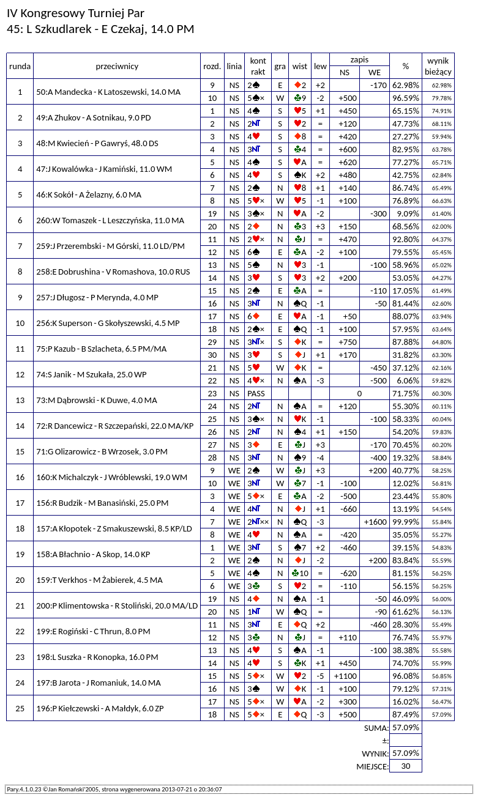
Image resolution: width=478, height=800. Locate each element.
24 (212, 406)
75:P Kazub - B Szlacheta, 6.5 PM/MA (101, 348)
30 (212, 354)
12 (212, 251)
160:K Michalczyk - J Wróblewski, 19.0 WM (111, 477)
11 (212, 239)
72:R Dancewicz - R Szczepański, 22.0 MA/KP (114, 425)
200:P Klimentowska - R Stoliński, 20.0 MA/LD (117, 605)
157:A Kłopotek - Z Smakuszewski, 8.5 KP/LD (114, 528)
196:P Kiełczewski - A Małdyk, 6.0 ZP (99, 708)
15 (212, 290)
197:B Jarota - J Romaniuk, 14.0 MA (98, 682)
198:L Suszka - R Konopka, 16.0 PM (97, 656)
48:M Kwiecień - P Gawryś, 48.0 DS (97, 143)
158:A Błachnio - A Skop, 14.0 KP (93, 554)
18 (212, 329)
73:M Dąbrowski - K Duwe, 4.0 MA (96, 400)
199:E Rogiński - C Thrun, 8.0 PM (93, 631)
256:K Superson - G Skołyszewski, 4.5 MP (107, 322)
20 (212, 226)
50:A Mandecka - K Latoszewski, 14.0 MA (108, 91)
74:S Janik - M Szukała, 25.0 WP (91, 374)
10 (212, 97)
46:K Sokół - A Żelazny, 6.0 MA (88, 194)
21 (212, 367)
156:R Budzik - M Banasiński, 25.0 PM (102, 502)
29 (212, 341)
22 (212, 380)
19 (212, 213)
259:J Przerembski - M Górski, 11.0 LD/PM (110, 245)
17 (212, 316)
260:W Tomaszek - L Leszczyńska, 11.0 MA (110, 220)
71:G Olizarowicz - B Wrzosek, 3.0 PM (102, 451)
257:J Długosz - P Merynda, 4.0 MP (97, 297)
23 (212, 393)
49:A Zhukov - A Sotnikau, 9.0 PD (93, 117)
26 (212, 431)
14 (212, 277)
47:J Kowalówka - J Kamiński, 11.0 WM (104, 168)
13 (212, 264)
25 (212, 418)
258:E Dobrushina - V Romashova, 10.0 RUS (113, 271)
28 (212, 457)
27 (212, 444)
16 (212, 303)
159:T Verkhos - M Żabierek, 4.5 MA (99, 579)
